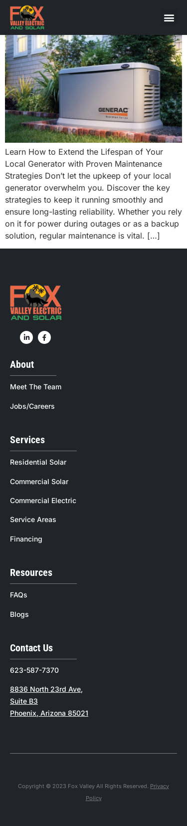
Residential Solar (38, 462)
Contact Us (31, 648)
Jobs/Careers (32, 406)
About (22, 364)
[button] (169, 17)
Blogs (19, 614)
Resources (31, 572)
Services (27, 440)
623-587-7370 (34, 670)
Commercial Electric (43, 500)
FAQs (18, 594)
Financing (26, 539)
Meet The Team (35, 386)
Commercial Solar (39, 481)
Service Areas (33, 519)
